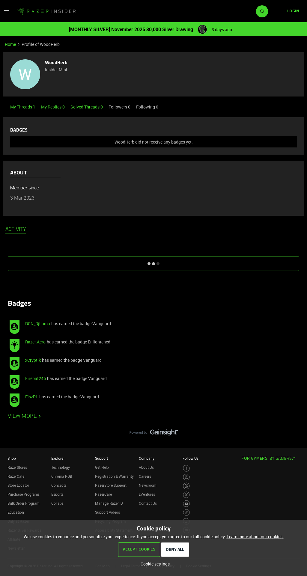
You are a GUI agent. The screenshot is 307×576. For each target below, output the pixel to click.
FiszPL (31, 396)
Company (146, 458)
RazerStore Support (111, 485)
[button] (6, 12)
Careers (145, 476)
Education (15, 512)
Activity (15, 229)
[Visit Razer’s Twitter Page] (186, 495)
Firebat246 (35, 378)
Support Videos (107, 512)
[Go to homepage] (46, 11)
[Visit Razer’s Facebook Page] (186, 468)
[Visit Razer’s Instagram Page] (186, 477)
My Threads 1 (23, 107)
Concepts (59, 485)
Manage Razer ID (109, 503)
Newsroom (147, 485)
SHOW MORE (153, 262)
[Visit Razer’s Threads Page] (186, 486)
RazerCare (103, 494)
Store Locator (18, 485)
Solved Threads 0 (87, 107)
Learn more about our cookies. (255, 536)
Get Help (102, 467)
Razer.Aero (35, 342)
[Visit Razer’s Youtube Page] (186, 503)
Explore (57, 458)
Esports (57, 494)
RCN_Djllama (37, 323)
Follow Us (190, 458)
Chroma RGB (61, 476)
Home (10, 44)
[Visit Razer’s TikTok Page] (186, 512)
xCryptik (33, 360)
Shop (11, 458)
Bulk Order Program (23, 503)
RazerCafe (15, 476)
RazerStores (17, 467)
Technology (60, 467)
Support (101, 458)
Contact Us (148, 503)
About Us (146, 467)
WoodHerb (56, 63)
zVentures (147, 494)
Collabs (57, 503)
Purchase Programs (23, 494)
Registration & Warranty (114, 476)
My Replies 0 (53, 107)
